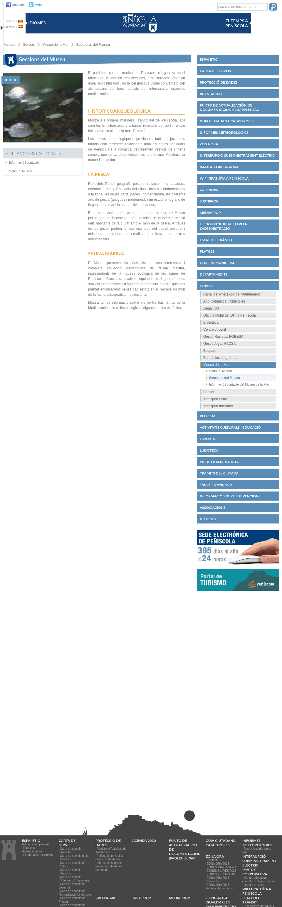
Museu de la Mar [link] (55, 45)
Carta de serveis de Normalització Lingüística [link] (75, 892)
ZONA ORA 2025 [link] (218, 863)
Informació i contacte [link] (24, 162)
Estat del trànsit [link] (216, 240)
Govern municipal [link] (217, 263)
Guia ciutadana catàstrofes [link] (227, 121)
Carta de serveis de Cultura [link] (72, 864)
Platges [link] (207, 251)
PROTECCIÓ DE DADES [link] (219, 82)
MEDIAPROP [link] (210, 212)
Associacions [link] (213, 507)
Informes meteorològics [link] (224, 132)
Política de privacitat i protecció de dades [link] (110, 857)
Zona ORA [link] (209, 144)
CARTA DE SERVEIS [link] (215, 71)
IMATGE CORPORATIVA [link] (219, 167)
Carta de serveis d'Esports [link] (70, 871)
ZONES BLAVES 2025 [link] (221, 870)
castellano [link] (13, 26)
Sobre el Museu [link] (20, 171)
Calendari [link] (209, 190)
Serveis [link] (29, 45)
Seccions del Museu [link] (93, 45)
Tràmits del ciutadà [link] (219, 473)
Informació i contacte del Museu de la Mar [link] (239, 384)
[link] (14, 5)
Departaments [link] (214, 274)
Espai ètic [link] (209, 59)
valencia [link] (14, 21)
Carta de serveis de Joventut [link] (72, 885)
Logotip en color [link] (254, 884)
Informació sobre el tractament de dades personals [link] (108, 866)
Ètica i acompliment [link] (36, 844)
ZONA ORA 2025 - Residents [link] (218, 879)
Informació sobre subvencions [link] (230, 496)
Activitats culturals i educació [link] (230, 427)
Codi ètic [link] (29, 847)
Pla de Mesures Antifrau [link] (38, 855)
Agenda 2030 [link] (211, 94)
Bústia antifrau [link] (32, 851)
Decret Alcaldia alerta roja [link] (256, 850)
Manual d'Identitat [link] (255, 877)
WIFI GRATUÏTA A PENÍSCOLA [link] (224, 178)
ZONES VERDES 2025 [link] (222, 874)
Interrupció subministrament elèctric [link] (237, 155)
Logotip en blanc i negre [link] (259, 881)
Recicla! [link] (207, 416)
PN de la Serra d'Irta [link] (219, 462)
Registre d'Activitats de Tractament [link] (110, 850)
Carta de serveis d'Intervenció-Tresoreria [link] (74, 878)
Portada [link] (9, 45)
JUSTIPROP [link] (209, 201)
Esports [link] (207, 439)
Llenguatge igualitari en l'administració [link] (224, 226)
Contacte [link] (213, 860)
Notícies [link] (208, 519)
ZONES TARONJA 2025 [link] (222, 867)
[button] (273, 7)
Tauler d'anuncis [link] (216, 484)
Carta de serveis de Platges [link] (72, 899)
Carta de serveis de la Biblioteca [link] (73, 857)
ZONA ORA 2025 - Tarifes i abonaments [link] (219, 886)
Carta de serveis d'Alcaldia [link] (70, 850)
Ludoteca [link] (209, 450)
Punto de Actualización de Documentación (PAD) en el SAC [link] (229, 107)
